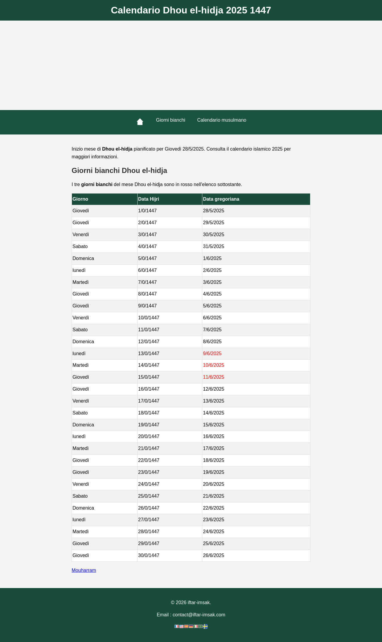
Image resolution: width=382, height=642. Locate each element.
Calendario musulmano (222, 120)
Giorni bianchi (170, 120)
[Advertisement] (191, 65)
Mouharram (84, 570)
